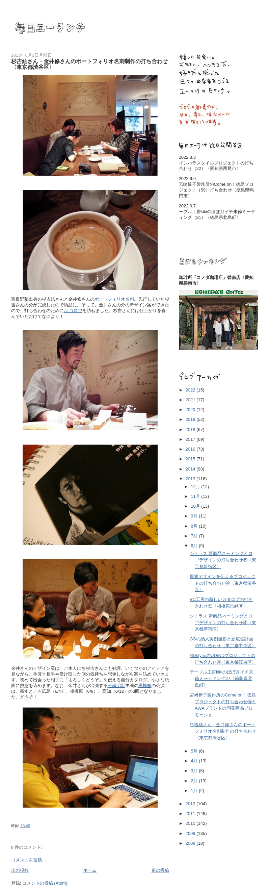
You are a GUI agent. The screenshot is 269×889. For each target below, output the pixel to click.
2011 (191, 813)
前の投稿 (160, 870)
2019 (191, 419)
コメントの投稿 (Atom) (45, 883)
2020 (191, 409)
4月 (195, 760)
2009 (191, 833)
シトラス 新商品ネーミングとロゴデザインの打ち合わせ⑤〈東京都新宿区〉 (223, 560)
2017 (191, 439)
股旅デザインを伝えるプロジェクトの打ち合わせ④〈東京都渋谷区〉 (223, 583)
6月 (195, 545)
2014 (191, 469)
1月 (195, 790)
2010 (191, 823)
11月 (196, 496)
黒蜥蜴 (145, 685)
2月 (195, 780)
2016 (191, 449)
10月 (196, 506)
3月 (195, 770)
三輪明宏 (116, 685)
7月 (195, 535)
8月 (195, 526)
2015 (191, 458)
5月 (195, 751)
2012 (191, 803)
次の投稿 (20, 870)
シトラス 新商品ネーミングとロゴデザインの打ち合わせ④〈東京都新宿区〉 (223, 622)
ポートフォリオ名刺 (114, 299)
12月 (196, 486)
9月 (195, 515)
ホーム (90, 870)
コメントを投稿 (26, 859)
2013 (191, 478)
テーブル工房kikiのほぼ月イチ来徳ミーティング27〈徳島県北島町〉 (221, 678)
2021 (191, 399)
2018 (191, 429)
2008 (191, 843)
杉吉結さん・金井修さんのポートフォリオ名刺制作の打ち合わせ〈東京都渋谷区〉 (223, 731)
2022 (191, 389)
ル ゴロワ (73, 310)
